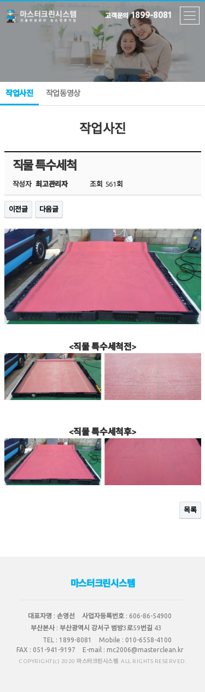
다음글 (48, 209)
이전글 (18, 209)
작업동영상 (63, 93)
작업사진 (19, 97)
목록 (190, 510)
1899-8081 (138, 13)
